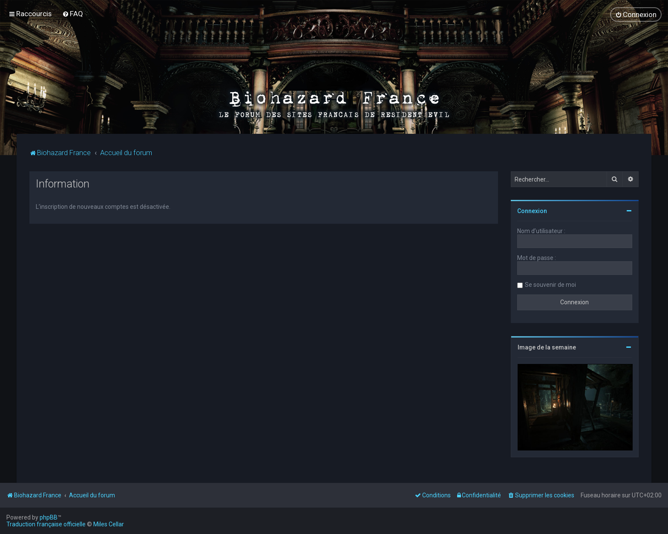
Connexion (532, 211)
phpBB (49, 517)
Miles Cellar (108, 524)
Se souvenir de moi (550, 284)
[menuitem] (72, 13)
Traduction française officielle (46, 524)
